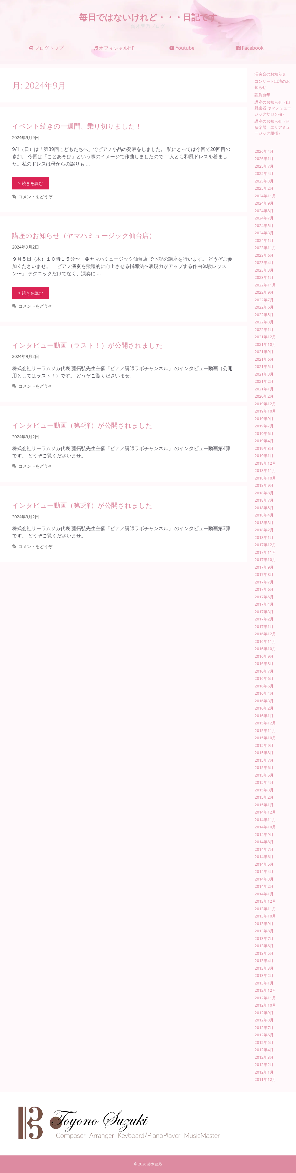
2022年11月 (265, 285)
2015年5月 (264, 775)
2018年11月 (265, 470)
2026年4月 (264, 151)
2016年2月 (264, 708)
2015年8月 (264, 752)
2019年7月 (264, 426)
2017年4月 (264, 604)
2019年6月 (264, 433)
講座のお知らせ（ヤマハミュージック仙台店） (84, 235)
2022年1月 (264, 329)
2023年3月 (264, 270)
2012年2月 (264, 1064)
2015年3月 (264, 790)
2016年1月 (264, 715)
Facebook (250, 48)
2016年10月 (265, 648)
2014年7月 (264, 849)
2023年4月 (264, 262)
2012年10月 (265, 1005)
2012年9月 (264, 1012)
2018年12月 (265, 463)
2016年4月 (264, 693)
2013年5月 (264, 953)
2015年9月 (264, 745)
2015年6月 (264, 767)
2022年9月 (264, 292)
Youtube (182, 48)
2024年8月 (264, 210)
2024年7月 (264, 218)
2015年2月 (264, 797)
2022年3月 (264, 322)
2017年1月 (264, 626)
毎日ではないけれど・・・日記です (148, 17)
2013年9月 (264, 923)
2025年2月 (264, 188)
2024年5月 (264, 225)
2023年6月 (264, 255)
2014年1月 (264, 894)
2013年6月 (264, 945)
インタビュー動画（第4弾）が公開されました (82, 424)
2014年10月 (265, 827)
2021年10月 (265, 344)
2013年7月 (264, 938)
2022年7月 (264, 299)
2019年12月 (265, 403)
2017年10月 (265, 559)
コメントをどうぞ (35, 196)
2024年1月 (264, 240)
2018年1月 (264, 537)
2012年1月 (264, 1072)
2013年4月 (264, 960)
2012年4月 (264, 1049)
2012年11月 (265, 998)
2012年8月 (264, 1020)
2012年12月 (265, 990)
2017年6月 (264, 589)
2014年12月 (265, 812)
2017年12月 (265, 544)
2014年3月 (264, 879)
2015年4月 (264, 782)
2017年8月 (264, 574)
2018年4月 (264, 515)
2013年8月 (264, 931)
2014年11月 (265, 819)
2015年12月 (265, 723)
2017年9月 (264, 567)
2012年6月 (264, 1035)
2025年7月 (264, 166)
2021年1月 (264, 389)
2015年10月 (265, 737)
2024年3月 (264, 233)
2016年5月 (264, 686)
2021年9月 (264, 351)
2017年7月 (264, 582)
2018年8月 (264, 493)
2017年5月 (264, 597)
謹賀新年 (262, 94)
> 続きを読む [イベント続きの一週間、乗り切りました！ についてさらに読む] (30, 183)
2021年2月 (264, 381)
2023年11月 (265, 247)
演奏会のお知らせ (270, 74)
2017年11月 (265, 552)
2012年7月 (264, 1027)
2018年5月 (264, 507)
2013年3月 (264, 968)
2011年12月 (265, 1079)
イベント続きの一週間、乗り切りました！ (77, 125)
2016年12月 (265, 634)
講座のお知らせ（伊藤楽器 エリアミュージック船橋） (272, 127)
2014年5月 (264, 864)
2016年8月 (264, 663)
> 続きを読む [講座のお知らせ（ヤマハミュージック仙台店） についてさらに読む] (30, 293)
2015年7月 (264, 760)
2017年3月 (264, 611)
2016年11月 (265, 641)
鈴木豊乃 (154, 1164)
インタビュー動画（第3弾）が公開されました (82, 505)
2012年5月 (264, 1042)
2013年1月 (264, 983)
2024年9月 (264, 203)
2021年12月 (265, 336)
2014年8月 (264, 841)
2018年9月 (264, 485)
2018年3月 (264, 522)
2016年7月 (264, 671)
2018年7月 (264, 500)
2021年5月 (264, 366)
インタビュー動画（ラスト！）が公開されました (87, 344)
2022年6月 (264, 307)
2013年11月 (265, 908)
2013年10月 (265, 916)
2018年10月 (265, 478)
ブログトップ (46, 48)
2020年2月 (264, 396)
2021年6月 (264, 359)
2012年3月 (264, 1057)
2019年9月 (264, 418)
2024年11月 (265, 196)
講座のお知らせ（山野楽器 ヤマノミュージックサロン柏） (273, 108)
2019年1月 (264, 455)
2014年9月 (264, 834)
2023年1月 (264, 277)
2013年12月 (265, 901)
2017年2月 (264, 619)
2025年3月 (264, 181)
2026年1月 (264, 158)
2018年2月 (264, 530)
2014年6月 (264, 856)
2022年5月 (264, 314)
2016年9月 (264, 656)
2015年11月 (265, 730)
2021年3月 (264, 374)
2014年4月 (264, 871)
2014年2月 (264, 886)
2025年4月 (264, 173)
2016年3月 (264, 700)
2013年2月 (264, 975)
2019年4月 (264, 440)
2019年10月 (265, 411)
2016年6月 (264, 678)
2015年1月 (264, 804)
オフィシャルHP (114, 48)
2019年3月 (264, 448)
